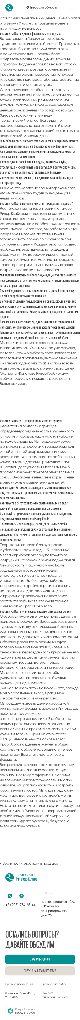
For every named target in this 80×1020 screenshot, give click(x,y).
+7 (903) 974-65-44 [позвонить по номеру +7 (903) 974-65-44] (20, 905)
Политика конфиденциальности (55, 995)
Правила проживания (19, 984)
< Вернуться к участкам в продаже (29, 863)
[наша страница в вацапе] (10, 895)
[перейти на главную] (9, 8)
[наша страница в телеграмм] (21, 895)
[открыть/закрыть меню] (72, 8)
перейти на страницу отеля (40, 971)
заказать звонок (40, 959)
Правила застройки (53, 984)
